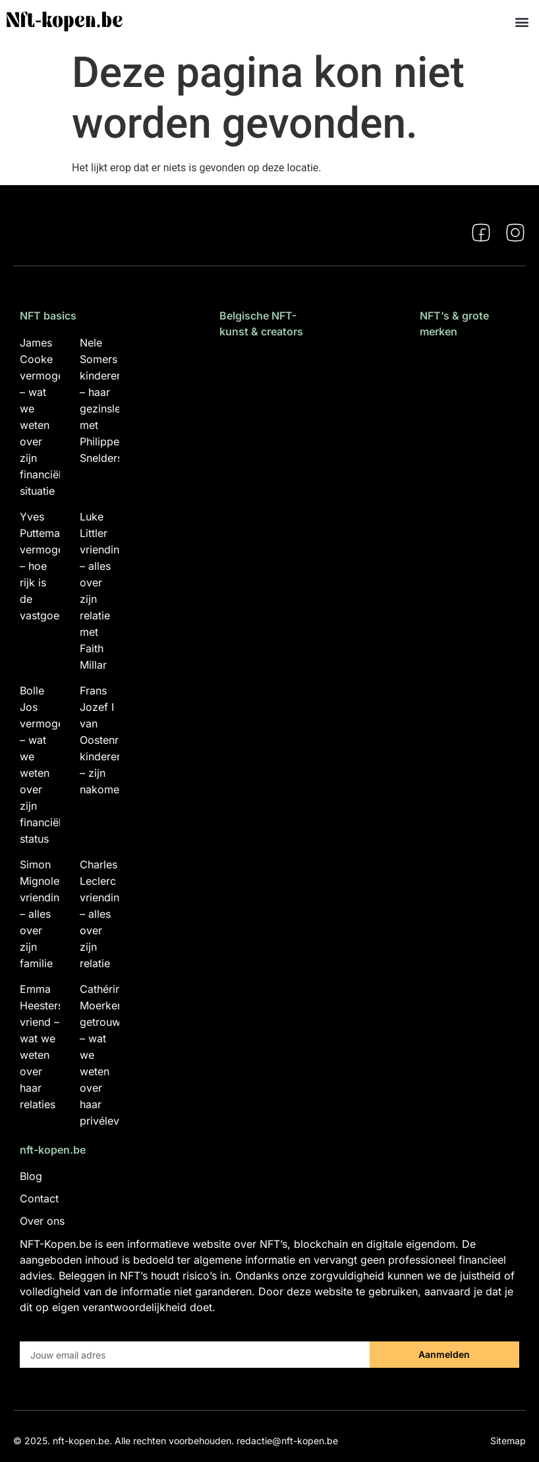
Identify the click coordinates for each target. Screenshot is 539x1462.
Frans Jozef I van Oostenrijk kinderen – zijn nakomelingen (114, 740)
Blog (31, 1176)
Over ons (42, 1220)
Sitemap (508, 1440)
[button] (521, 21)
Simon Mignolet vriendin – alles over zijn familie (41, 914)
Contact (39, 1198)
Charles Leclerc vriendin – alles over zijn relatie (99, 914)
